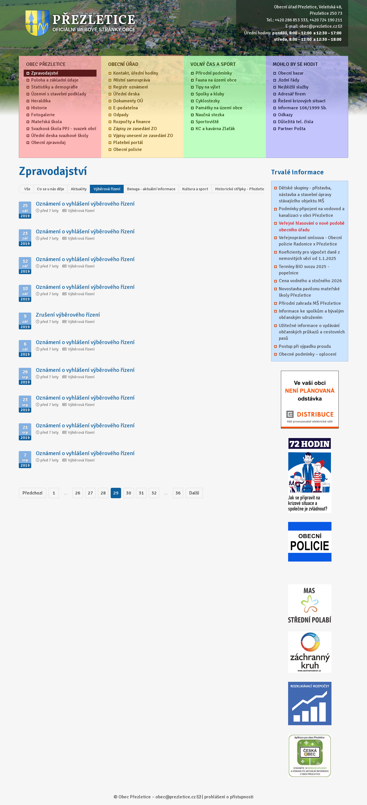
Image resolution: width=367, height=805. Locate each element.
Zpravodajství (44, 73)
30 (128, 493)
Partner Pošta (291, 129)
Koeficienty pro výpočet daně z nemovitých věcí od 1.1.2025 (309, 255)
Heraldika (41, 101)
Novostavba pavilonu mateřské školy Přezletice (309, 292)
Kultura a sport (195, 189)
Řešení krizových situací (301, 101)
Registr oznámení (130, 87)
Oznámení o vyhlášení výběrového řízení (85, 203)
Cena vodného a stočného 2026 (310, 281)
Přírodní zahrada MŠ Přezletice (310, 303)
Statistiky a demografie (54, 87)
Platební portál (128, 142)
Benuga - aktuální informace (151, 189)
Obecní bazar (291, 73)
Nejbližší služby (293, 87)
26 (77, 493)
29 (115, 493)
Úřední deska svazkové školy (59, 136)
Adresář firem (292, 94)
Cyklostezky (208, 101)
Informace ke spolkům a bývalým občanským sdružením (311, 314)
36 (178, 493)
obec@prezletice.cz (318, 26)
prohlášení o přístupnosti (228, 797)
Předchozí (32, 493)
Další (194, 493)
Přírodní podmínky (214, 73)
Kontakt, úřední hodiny (135, 73)
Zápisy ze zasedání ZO (135, 129)
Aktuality (79, 189)
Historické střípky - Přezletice (241, 189)
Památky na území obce (219, 108)
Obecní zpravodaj (48, 142)
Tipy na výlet (208, 87)
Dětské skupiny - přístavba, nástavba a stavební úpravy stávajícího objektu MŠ (305, 194)
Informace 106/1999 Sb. (302, 108)
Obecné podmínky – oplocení (307, 354)
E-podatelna (125, 108)
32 (154, 493)
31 (141, 493)
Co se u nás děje (50, 189)
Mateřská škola (46, 122)
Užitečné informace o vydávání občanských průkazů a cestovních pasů (312, 332)
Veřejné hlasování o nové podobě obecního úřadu (311, 226)
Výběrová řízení (107, 189)
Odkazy (285, 115)
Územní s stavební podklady (58, 94)
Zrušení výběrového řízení (68, 314)
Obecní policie (127, 149)
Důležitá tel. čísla (295, 122)
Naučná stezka (210, 115)
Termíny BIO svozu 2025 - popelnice (304, 270)
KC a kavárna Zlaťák (215, 129)
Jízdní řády (288, 80)
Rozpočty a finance (132, 122)
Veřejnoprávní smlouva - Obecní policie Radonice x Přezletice (310, 241)
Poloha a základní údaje (55, 80)
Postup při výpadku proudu (305, 346)
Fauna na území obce (216, 80)
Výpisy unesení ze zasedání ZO (143, 136)
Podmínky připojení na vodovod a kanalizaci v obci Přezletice (311, 212)
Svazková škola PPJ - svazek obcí (63, 129)
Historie (39, 108)
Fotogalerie (43, 115)
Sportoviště (207, 122)
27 (90, 493)
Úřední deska (126, 94)
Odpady (120, 115)
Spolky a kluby (210, 94)
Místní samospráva (131, 80)
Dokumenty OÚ (128, 101)
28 (103, 493)
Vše (27, 189)
